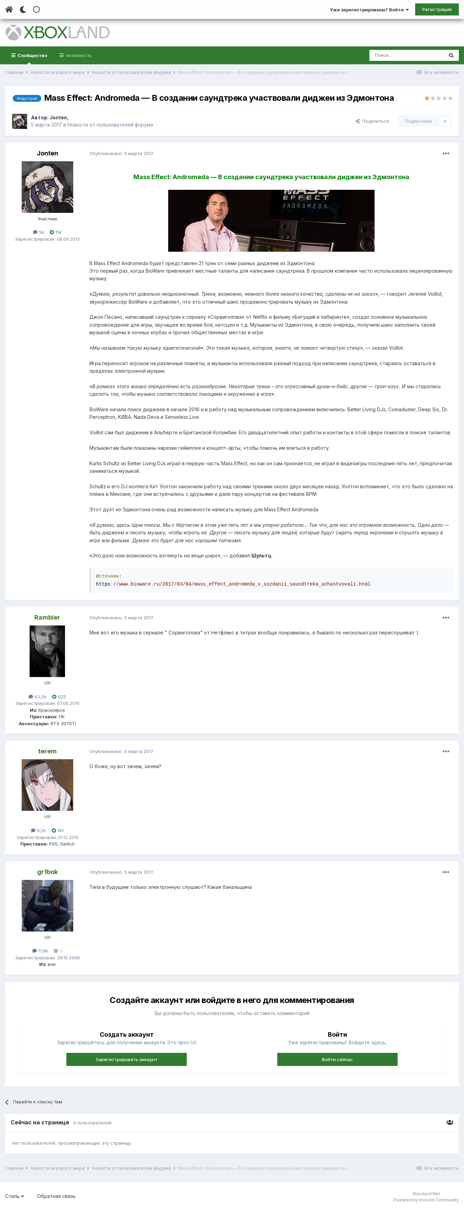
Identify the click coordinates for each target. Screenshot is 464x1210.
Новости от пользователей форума (110, 125)
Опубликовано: (121, 153)
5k (38, 232)
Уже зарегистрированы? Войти (369, 9)
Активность (78, 55)
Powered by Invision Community (426, 1199)
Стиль (14, 1196)
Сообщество (32, 58)
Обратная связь (56, 1196)
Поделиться (372, 121)
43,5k (37, 696)
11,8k (40, 950)
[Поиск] (406, 55)
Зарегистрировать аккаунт (127, 1059)
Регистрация (437, 9)
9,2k (38, 830)
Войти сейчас (337, 1059)
